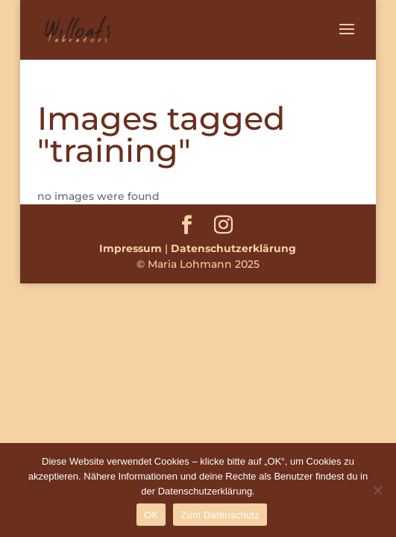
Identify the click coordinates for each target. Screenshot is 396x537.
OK (151, 515)
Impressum (130, 248)
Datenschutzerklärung (233, 248)
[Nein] (377, 490)
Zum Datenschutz (220, 515)
